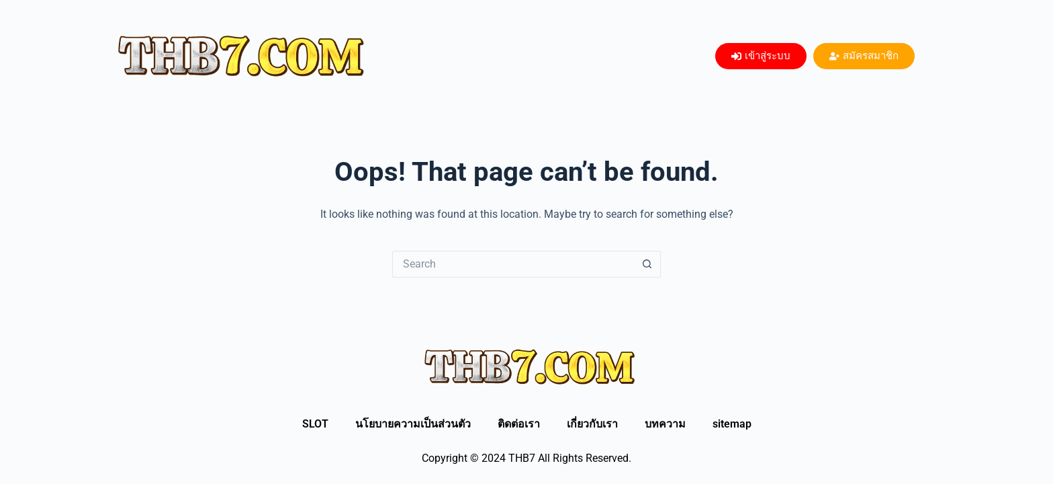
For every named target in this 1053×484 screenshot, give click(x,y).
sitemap (732, 423)
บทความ (665, 423)
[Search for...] (513, 264)
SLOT (315, 423)
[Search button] (647, 264)
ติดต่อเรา (519, 423)
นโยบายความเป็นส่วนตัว (413, 423)
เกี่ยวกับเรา (592, 423)
